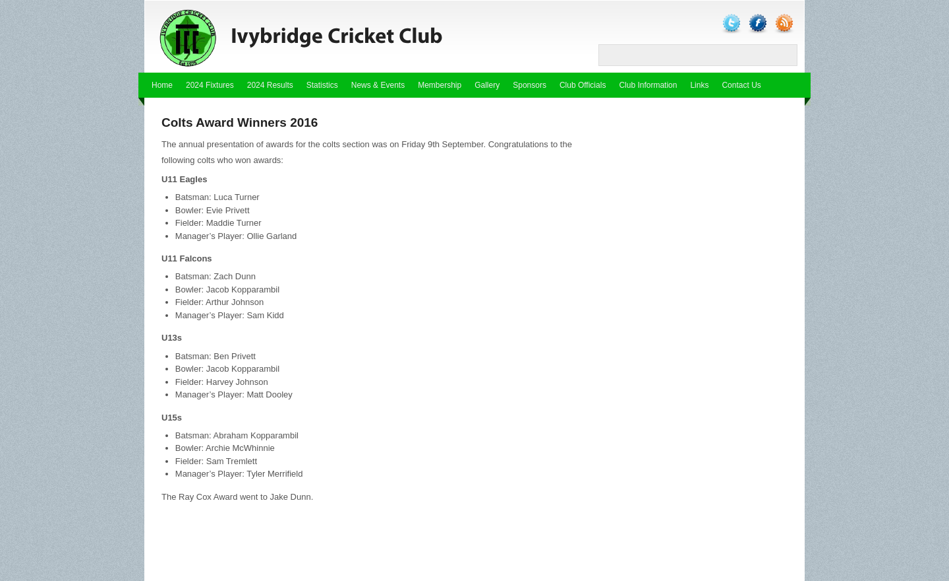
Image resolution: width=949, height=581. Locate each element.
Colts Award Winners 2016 (239, 122)
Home (162, 85)
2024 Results (270, 85)
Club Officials (583, 85)
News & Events (378, 85)
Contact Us (741, 85)
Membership (439, 85)
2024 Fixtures (210, 85)
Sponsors (529, 85)
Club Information (648, 85)
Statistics (322, 85)
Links (699, 85)
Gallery (487, 85)
